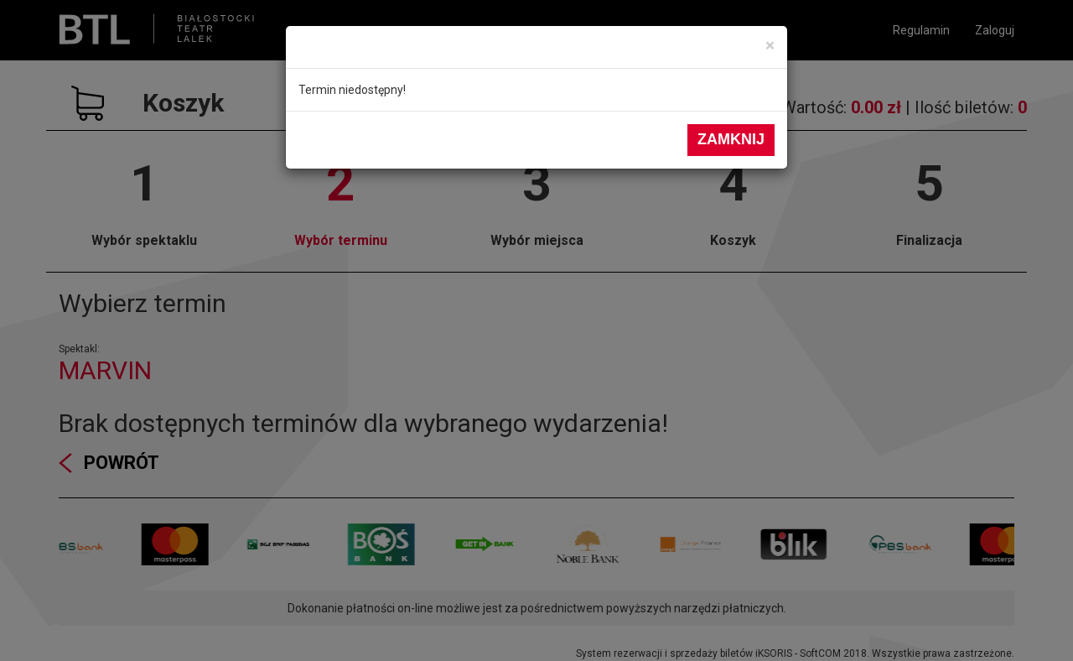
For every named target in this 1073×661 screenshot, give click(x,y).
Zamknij (731, 139)
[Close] (770, 46)
